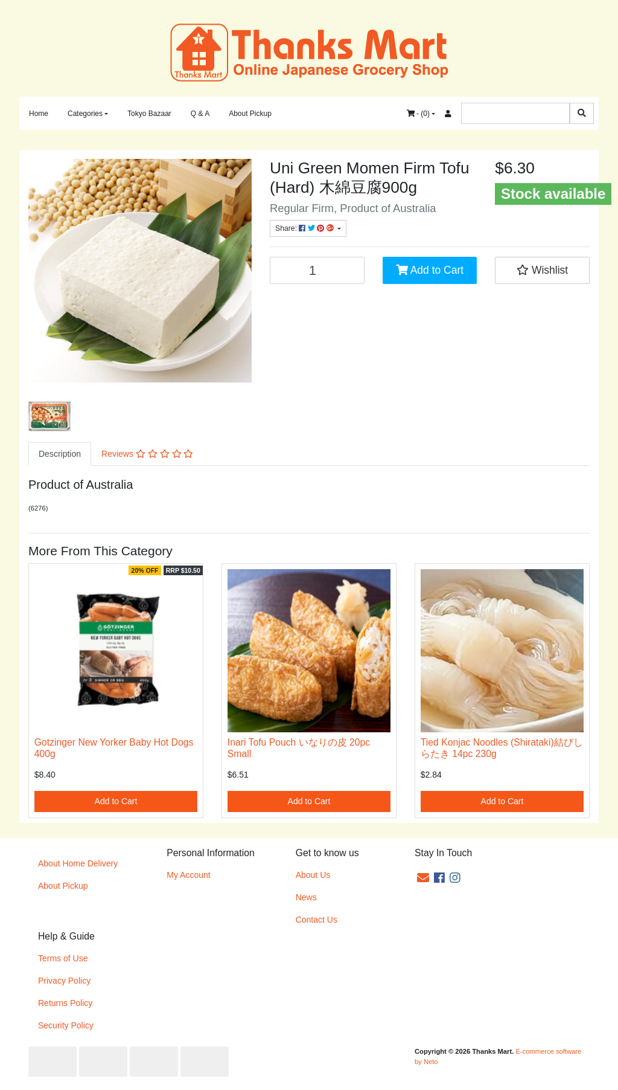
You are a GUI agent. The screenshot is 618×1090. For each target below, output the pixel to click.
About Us (313, 875)
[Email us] (423, 878)
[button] (542, 270)
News (306, 897)
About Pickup (250, 113)
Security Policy (66, 1025)
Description (60, 454)
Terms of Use (63, 958)
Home (38, 113)
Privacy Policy (64, 980)
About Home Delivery (78, 863)
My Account (188, 875)
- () (418, 113)
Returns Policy (65, 1003)
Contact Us (316, 919)
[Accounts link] (448, 113)
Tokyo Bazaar (149, 113)
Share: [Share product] (305, 228)
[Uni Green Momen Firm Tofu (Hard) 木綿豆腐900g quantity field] (317, 270)
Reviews (147, 454)
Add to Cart (430, 270)
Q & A (200, 113)
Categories (85, 113)
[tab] (59, 454)
